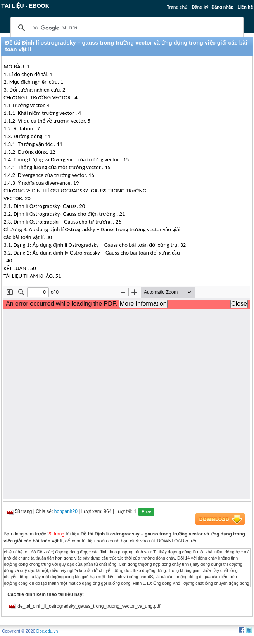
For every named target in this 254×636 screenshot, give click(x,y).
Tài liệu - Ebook (25, 6)
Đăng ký (200, 7)
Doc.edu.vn (47, 631)
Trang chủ (177, 7)
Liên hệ (245, 7)
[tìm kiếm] (126, 28)
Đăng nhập (222, 7)
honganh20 (66, 511)
